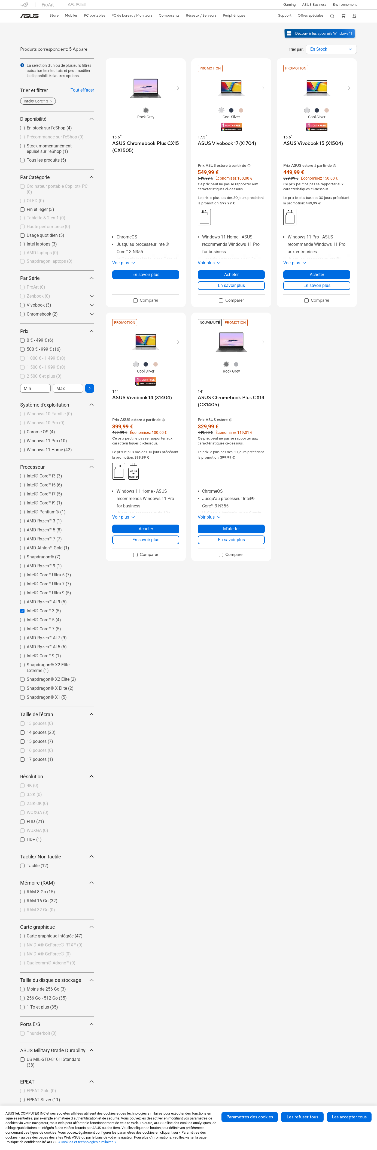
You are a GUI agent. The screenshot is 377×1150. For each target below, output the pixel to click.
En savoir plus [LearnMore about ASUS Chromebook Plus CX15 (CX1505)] (145, 274)
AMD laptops (42, 252)
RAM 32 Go (41, 909)
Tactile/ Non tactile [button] (57, 857)
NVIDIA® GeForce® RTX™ (55, 945)
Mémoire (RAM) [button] (57, 883)
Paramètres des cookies (249, 1117)
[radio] (145, 110)
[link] (29, 16)
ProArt (36, 287)
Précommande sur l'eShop (55, 137)
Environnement (345, 4)
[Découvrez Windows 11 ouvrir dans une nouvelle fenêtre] (320, 38)
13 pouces (40, 723)
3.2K (34, 794)
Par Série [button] (57, 278)
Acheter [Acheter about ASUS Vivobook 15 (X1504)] (317, 274)
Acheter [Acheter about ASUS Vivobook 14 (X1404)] (146, 528)
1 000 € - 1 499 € (46, 358)
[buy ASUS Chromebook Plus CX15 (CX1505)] (145, 147)
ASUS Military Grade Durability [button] (57, 1050)
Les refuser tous (302, 1117)
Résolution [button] (57, 776)
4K (32, 785)
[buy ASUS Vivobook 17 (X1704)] (227, 143)
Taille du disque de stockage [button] (57, 980)
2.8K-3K (37, 803)
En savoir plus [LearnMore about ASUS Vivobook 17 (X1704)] (231, 285)
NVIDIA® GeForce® (49, 954)
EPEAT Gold (41, 1090)
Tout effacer (82, 90)
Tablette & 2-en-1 (46, 217)
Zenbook (38, 296)
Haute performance (48, 226)
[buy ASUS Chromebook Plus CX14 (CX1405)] (231, 401)
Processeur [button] (57, 467)
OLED (35, 200)
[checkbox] (57, 189)
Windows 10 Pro (46, 422)
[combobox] (331, 49)
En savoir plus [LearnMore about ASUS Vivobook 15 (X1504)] (316, 285)
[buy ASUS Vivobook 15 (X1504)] (313, 143)
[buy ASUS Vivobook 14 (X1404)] (142, 397)
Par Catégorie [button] (57, 177)
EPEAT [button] (57, 1082)
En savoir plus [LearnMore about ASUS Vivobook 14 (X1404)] (145, 539)
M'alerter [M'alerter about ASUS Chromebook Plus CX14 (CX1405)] (231, 528)
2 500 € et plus (44, 376)
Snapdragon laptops (49, 261)
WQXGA (37, 812)
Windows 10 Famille (49, 413)
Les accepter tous (349, 1117)
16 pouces (40, 750)
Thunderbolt (42, 1033)
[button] (288, 4)
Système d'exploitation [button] (57, 405)
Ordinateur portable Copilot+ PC (57, 189)
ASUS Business (314, 4)
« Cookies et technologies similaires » (87, 1142)
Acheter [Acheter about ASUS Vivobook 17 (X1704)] (231, 274)
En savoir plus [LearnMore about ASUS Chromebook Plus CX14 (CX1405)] (231, 539)
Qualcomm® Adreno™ (51, 963)
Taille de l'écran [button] (57, 714)
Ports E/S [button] (57, 1024)
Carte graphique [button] (57, 927)
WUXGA (37, 830)
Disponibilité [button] (57, 119)
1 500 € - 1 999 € (46, 367)
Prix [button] (57, 331)
